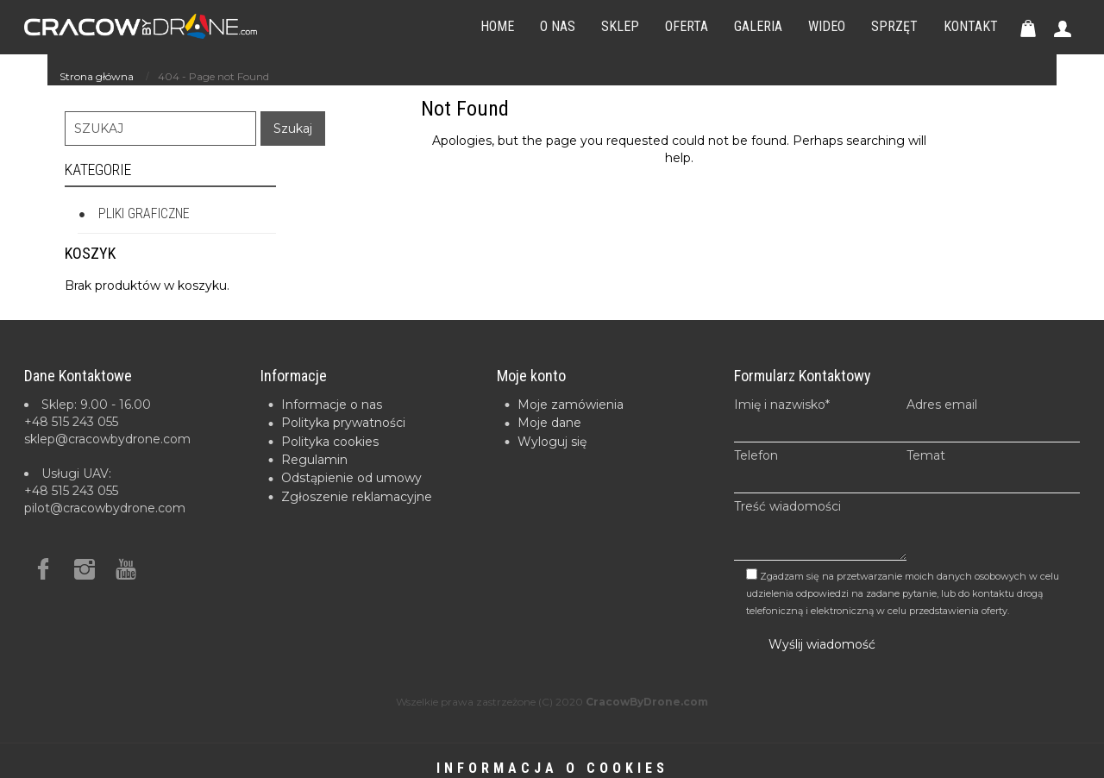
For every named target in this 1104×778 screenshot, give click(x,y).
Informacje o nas (331, 404)
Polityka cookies (330, 441)
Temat (993, 470)
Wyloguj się (552, 441)
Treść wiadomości (820, 530)
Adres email (993, 419)
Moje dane (549, 422)
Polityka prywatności (343, 422)
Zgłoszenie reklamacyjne (356, 497)
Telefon (820, 470)
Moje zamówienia (571, 404)
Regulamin (314, 459)
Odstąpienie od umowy (351, 478)
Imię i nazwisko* (820, 419)
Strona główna (97, 76)
